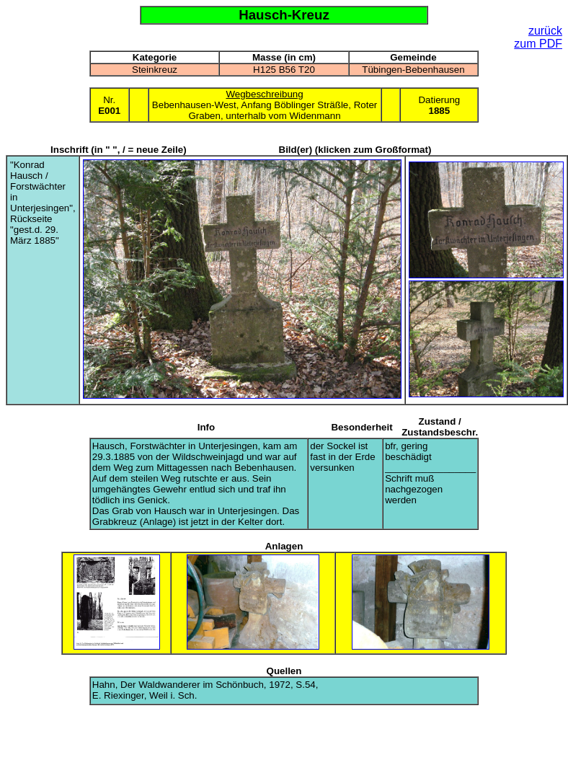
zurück (545, 31)
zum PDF (538, 43)
